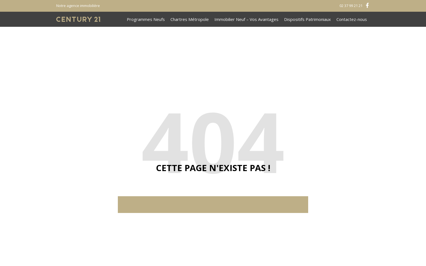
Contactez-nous (351, 19)
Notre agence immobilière (78, 5)
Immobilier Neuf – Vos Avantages (246, 19)
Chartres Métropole (189, 19)
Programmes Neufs (146, 19)
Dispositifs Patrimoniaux (307, 19)
